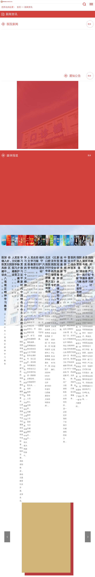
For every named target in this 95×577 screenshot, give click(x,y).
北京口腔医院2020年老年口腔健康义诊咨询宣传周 (48, 274)
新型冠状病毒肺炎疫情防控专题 (58, 280)
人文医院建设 (13, 266)
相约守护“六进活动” (41, 264)
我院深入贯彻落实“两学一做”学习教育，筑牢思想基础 (79, 276)
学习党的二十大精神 (25, 271)
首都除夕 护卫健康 (18, 269)
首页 (19, 7)
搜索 (84, 4)
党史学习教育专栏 (33, 262)
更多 (90, 24)
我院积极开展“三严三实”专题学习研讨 (91, 271)
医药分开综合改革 (73, 262)
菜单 (90, 2)
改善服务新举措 (61, 268)
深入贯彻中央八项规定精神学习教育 (5, 283)
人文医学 (29, 262)
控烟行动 (37, 262)
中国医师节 (65, 264)
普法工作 (69, 262)
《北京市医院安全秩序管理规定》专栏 (53, 271)
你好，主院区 (9, 262)
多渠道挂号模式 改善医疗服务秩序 (85, 269)
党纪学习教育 (15, 266)
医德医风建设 (2, 266)
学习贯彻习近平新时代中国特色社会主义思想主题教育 (21, 297)
